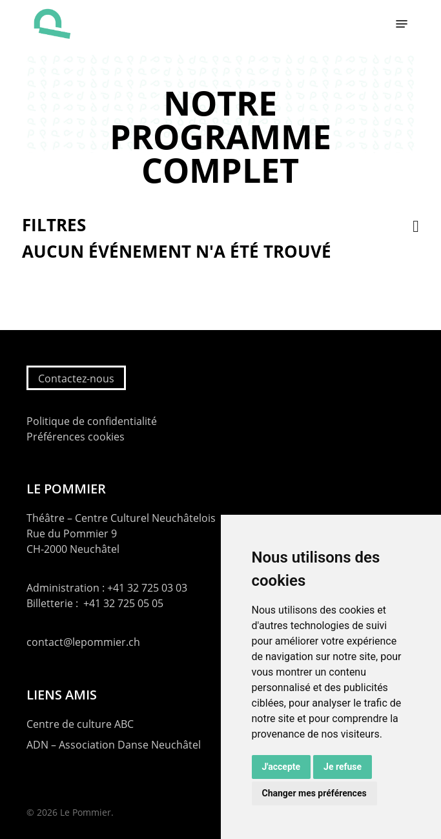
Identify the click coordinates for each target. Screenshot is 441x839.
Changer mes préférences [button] (314, 793)
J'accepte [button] (281, 766)
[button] (402, 23)
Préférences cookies (75, 437)
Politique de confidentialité (91, 421)
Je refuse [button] (342, 766)
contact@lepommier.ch (83, 642)
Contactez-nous (76, 378)
